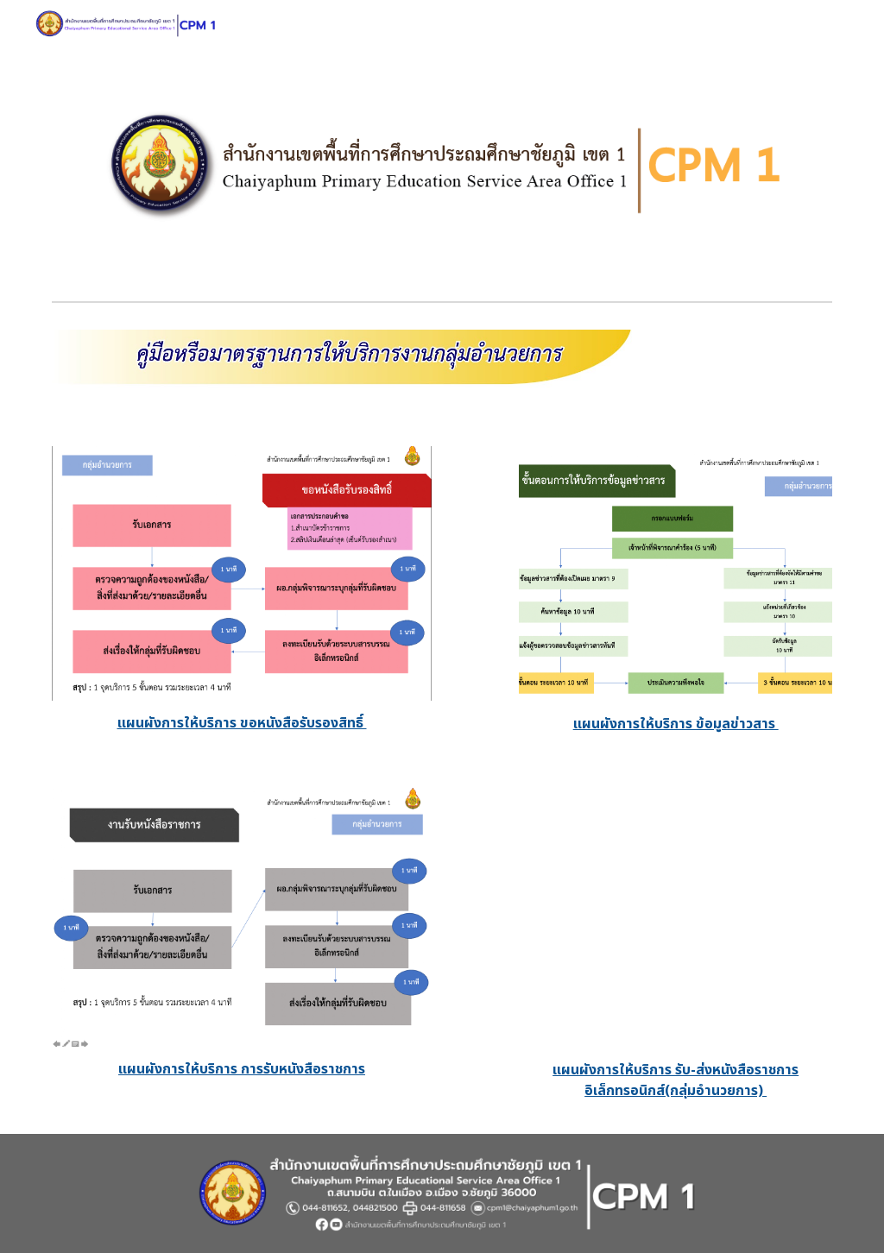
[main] (242, 723)
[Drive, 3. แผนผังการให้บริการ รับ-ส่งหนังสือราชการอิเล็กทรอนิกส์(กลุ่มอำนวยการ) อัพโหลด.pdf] (675, 918)
